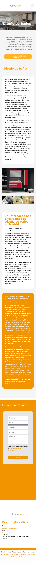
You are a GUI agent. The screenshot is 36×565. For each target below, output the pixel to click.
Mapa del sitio (21, 556)
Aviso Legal (5, 554)
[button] (32, 5)
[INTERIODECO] (18, 482)
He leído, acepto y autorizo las (18, 448)
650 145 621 (6, 532)
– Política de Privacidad (17, 554)
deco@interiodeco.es (9, 528)
